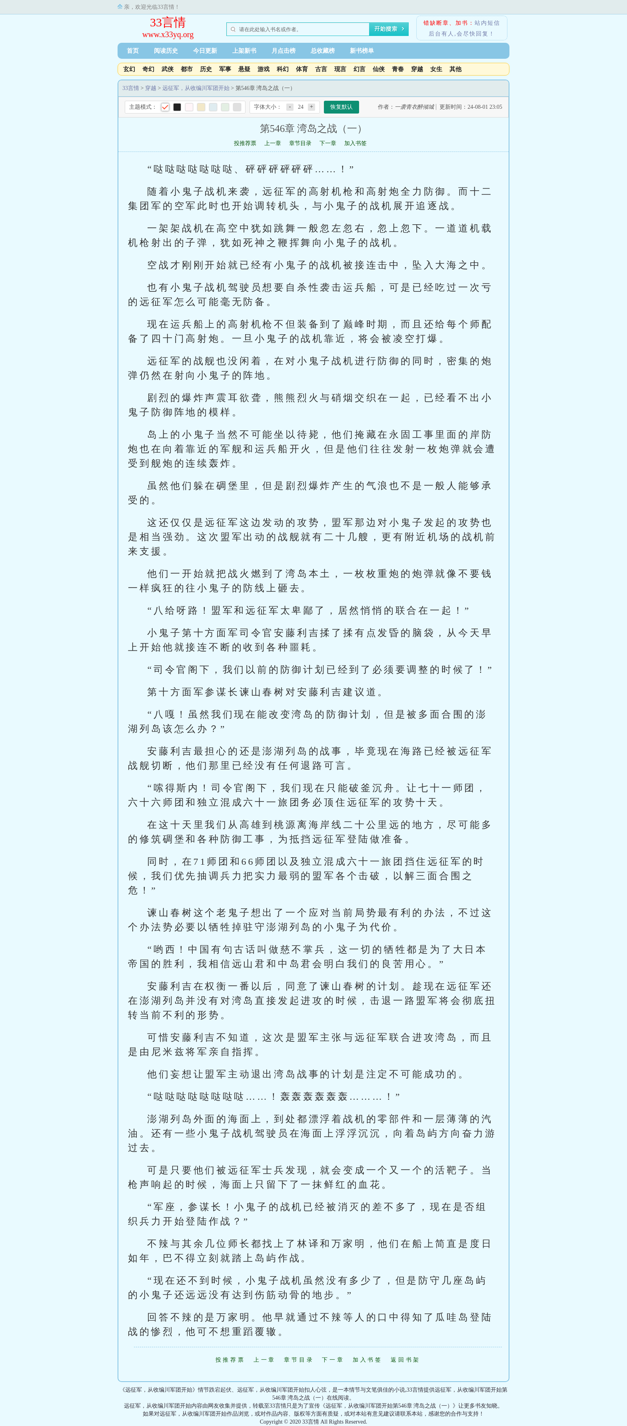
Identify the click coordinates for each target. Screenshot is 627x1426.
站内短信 (487, 23)
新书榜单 (362, 51)
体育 (302, 69)
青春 (398, 69)
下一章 (327, 143)
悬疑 (244, 69)
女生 (436, 69)
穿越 (417, 69)
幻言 (359, 69)
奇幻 (148, 69)
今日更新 (205, 51)
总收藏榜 (323, 51)
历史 (206, 69)
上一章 (272, 143)
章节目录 (300, 143)
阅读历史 (166, 51)
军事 (225, 69)
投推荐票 (245, 143)
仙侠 (379, 69)
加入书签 (355, 143)
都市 (187, 69)
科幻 (283, 69)
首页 (133, 51)
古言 (321, 69)
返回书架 (406, 1360)
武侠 (168, 69)
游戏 (264, 69)
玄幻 (129, 69)
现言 (340, 69)
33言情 (168, 22)
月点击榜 (284, 51)
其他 (455, 69)
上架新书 (244, 51)
